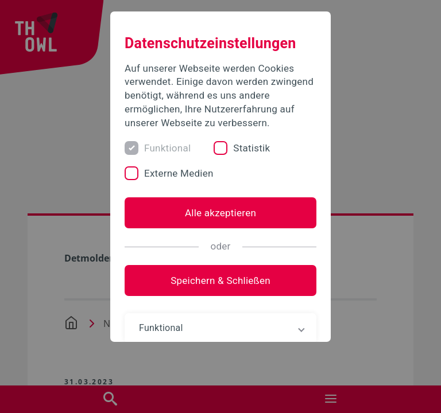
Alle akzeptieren (220, 213)
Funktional (167, 148)
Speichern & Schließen (220, 280)
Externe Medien (179, 173)
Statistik (251, 148)
